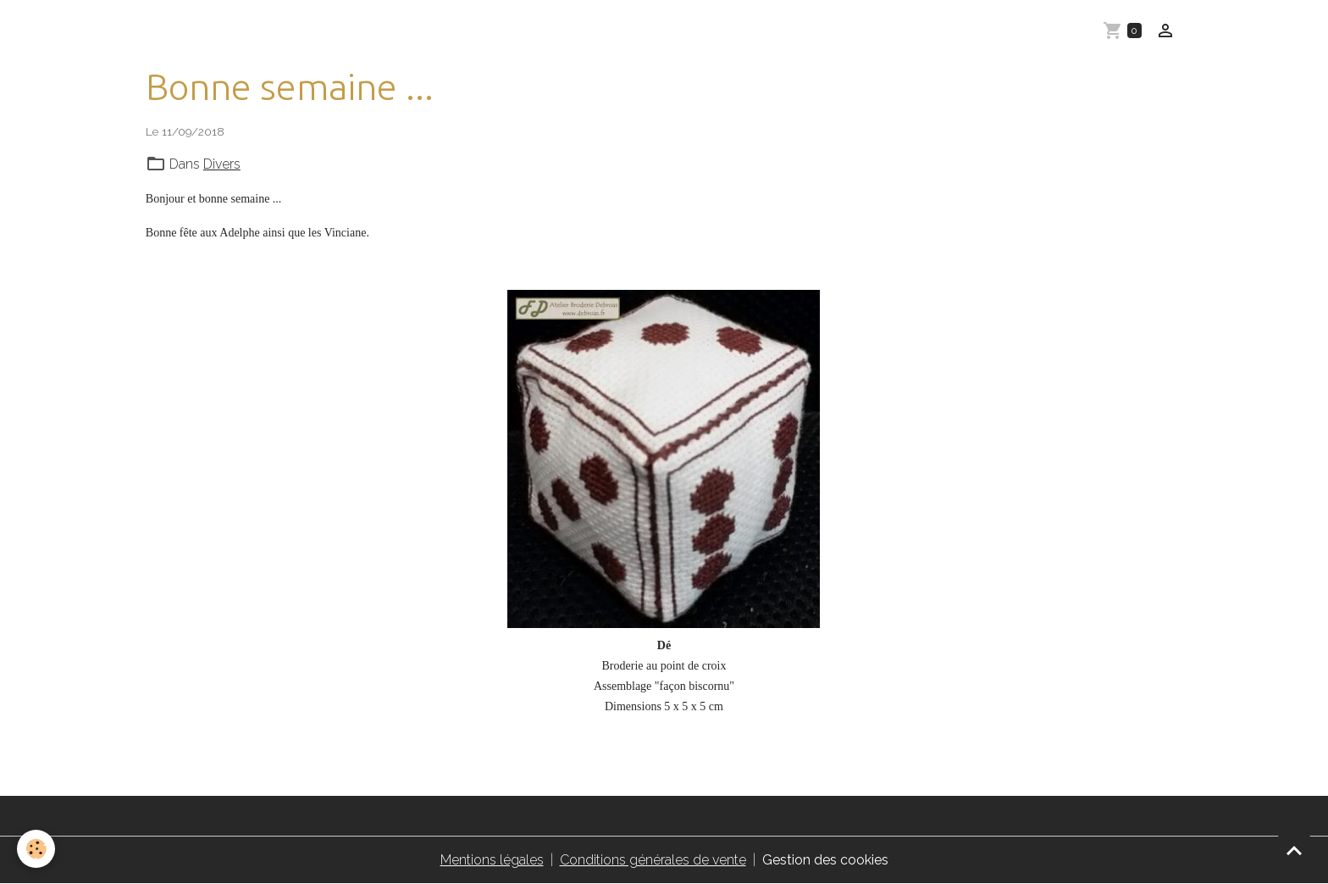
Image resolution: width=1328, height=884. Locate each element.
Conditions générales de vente (653, 860)
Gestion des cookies (825, 860)
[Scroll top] (1294, 850)
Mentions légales (492, 860)
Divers (222, 164)
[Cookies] (36, 849)
